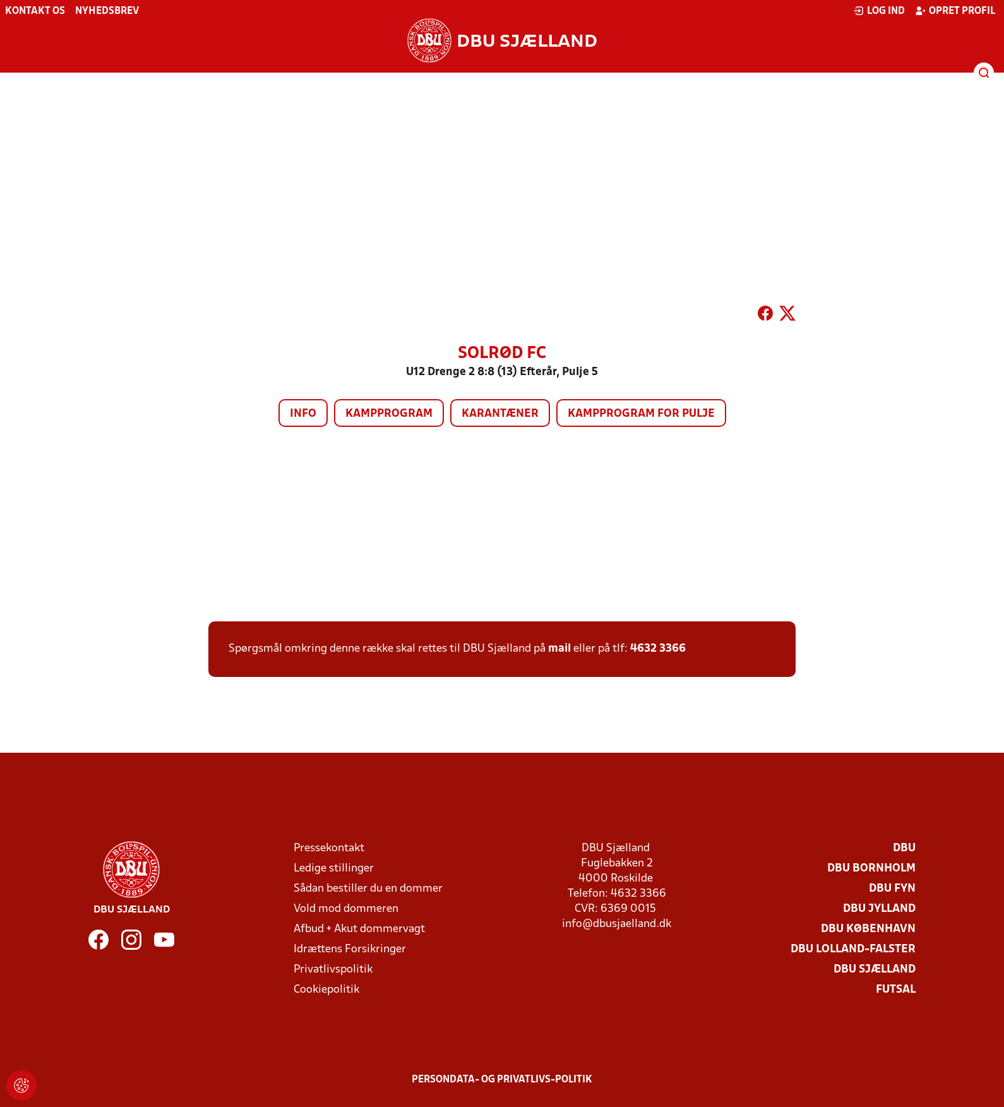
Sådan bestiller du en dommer (368, 888)
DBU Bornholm (871, 868)
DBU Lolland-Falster (853, 949)
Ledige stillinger (334, 868)
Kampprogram (389, 414)
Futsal (896, 989)
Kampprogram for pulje (641, 414)
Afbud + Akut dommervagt (359, 929)
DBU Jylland (879, 909)
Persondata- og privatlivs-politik (502, 1079)
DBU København (868, 929)
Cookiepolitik (326, 989)
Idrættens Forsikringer (350, 949)
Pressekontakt (329, 848)
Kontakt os (35, 11)
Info (303, 414)
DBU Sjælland (875, 969)
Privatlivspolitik (333, 969)
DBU (904, 848)
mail (559, 648)
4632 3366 (658, 648)
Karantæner (500, 414)
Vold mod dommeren (346, 909)
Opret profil (955, 10)
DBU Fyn (892, 888)
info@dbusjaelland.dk (616, 924)
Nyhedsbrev (107, 11)
